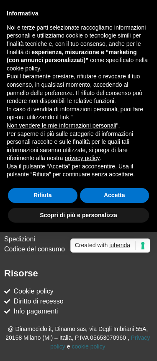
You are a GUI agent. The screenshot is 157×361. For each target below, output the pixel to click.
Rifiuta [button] (42, 195)
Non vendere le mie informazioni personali (61, 125)
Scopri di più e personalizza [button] (78, 215)
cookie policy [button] (23, 68)
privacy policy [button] (82, 158)
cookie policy (88, 346)
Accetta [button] (114, 195)
